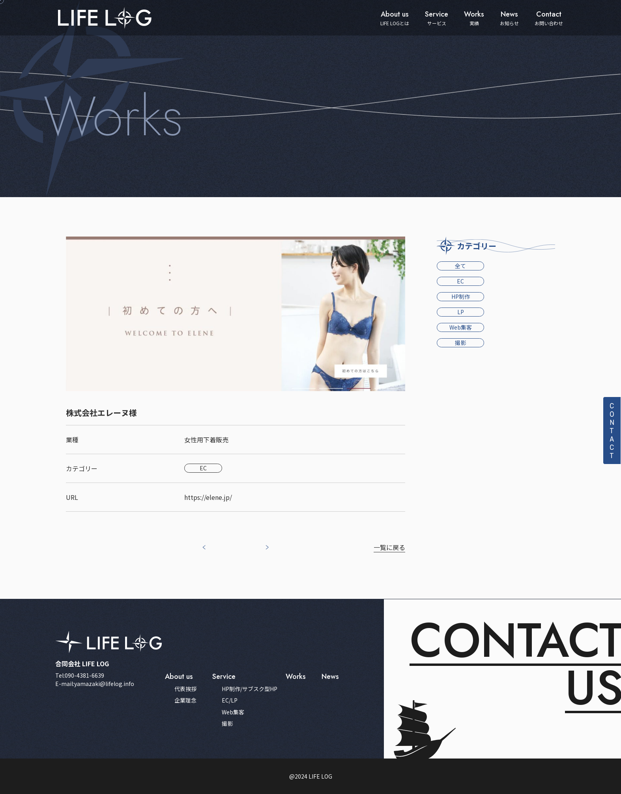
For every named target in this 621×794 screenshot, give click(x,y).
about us (179, 676)
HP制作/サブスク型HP (249, 689)
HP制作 (460, 296)
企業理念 (185, 700)
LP (460, 312)
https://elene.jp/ (208, 497)
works (296, 676)
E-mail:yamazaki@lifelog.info (94, 684)
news (330, 676)
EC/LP (230, 700)
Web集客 (460, 327)
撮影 (460, 343)
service (224, 676)
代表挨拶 (185, 689)
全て (460, 266)
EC (460, 281)
